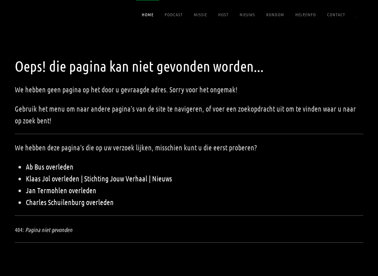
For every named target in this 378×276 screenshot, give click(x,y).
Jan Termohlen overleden (61, 190)
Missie (200, 14)
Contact (336, 14)
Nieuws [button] (247, 14)
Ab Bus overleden (49, 166)
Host (223, 14)
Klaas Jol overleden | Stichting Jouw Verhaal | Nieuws (99, 178)
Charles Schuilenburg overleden (70, 202)
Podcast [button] (174, 14)
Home (148, 14)
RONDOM (275, 14)
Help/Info (305, 14)
